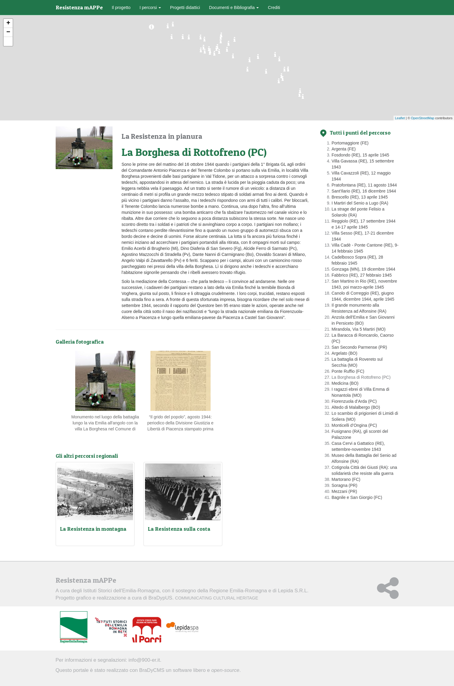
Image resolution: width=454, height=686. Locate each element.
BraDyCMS (151, 670)
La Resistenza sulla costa (179, 529)
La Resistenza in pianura (162, 136)
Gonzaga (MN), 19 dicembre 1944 (363, 269)
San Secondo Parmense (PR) (359, 347)
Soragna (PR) (344, 485)
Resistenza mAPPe (79, 7)
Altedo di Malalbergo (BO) (356, 407)
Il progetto (121, 7)
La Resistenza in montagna (93, 529)
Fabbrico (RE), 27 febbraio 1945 (362, 275)
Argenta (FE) (344, 149)
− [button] (8, 32)
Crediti (274, 7)
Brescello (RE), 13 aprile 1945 (360, 197)
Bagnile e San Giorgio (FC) (357, 497)
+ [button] (8, 23)
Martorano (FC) (346, 479)
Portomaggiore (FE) (350, 143)
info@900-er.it (144, 660)
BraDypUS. (203, 598)
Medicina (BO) (345, 383)
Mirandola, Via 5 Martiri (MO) (358, 329)
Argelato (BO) (344, 353)
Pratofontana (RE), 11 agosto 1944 (364, 185)
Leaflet (400, 118)
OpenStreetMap (422, 118)
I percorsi (150, 7)
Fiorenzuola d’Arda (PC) (354, 401)
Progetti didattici (185, 7)
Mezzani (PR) (344, 491)
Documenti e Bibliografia (234, 7)
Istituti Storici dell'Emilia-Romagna (121, 590)
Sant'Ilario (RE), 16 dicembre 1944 (364, 191)
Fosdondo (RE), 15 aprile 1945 (360, 155)
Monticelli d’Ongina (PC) (354, 425)
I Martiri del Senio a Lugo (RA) (360, 203)
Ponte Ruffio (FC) (348, 371)
